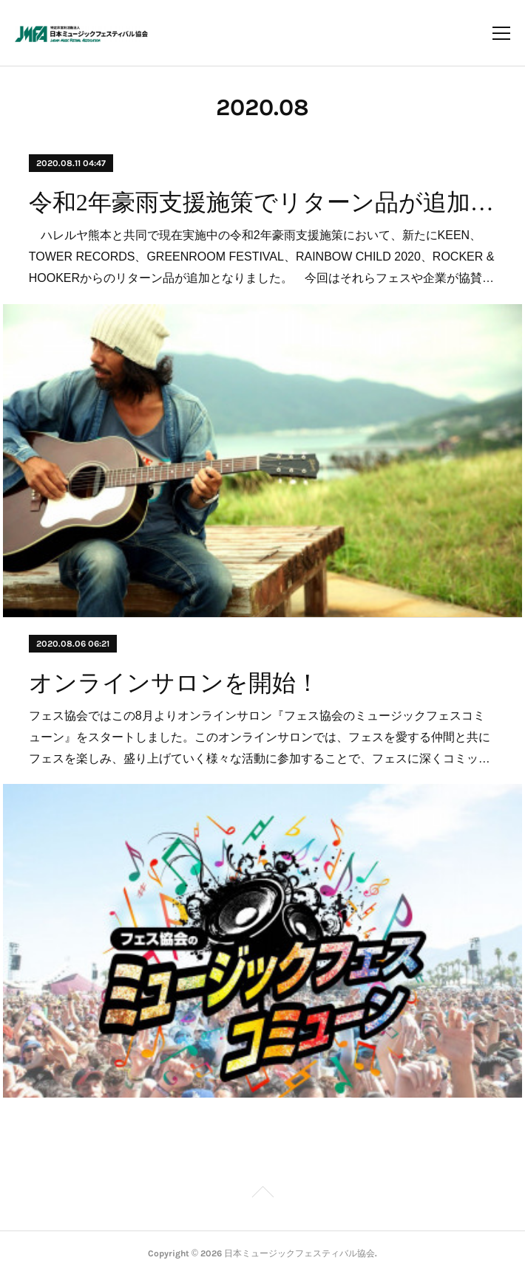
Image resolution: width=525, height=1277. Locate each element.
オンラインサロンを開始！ (174, 683)
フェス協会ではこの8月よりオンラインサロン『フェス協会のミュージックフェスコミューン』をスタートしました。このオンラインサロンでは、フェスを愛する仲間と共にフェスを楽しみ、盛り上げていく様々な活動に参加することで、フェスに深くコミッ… (259, 737)
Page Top (262, 1194)
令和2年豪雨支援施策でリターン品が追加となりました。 (263, 202)
